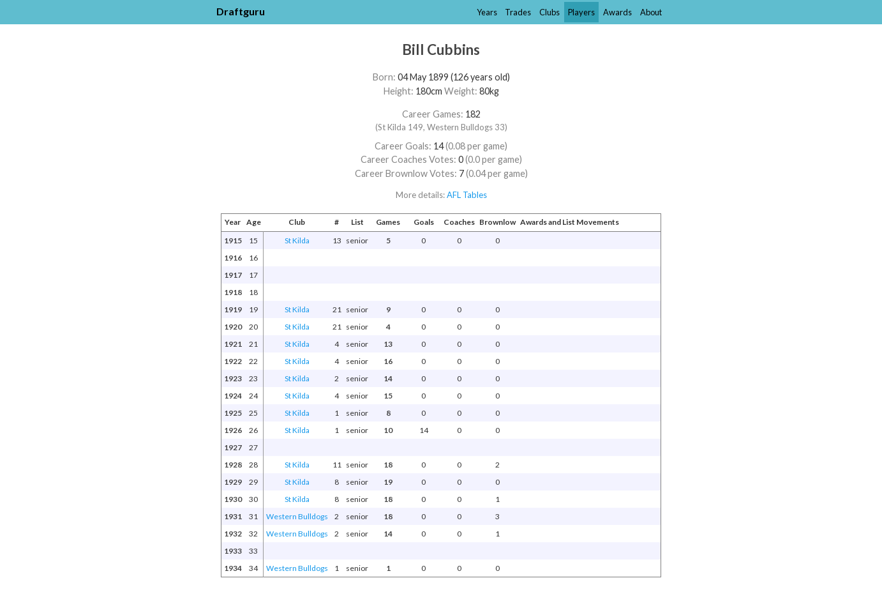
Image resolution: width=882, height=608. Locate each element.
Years (487, 12)
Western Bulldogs (297, 516)
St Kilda (297, 240)
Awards (617, 12)
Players (581, 12)
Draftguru (240, 11)
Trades (518, 12)
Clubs (549, 12)
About (651, 12)
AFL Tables (467, 195)
